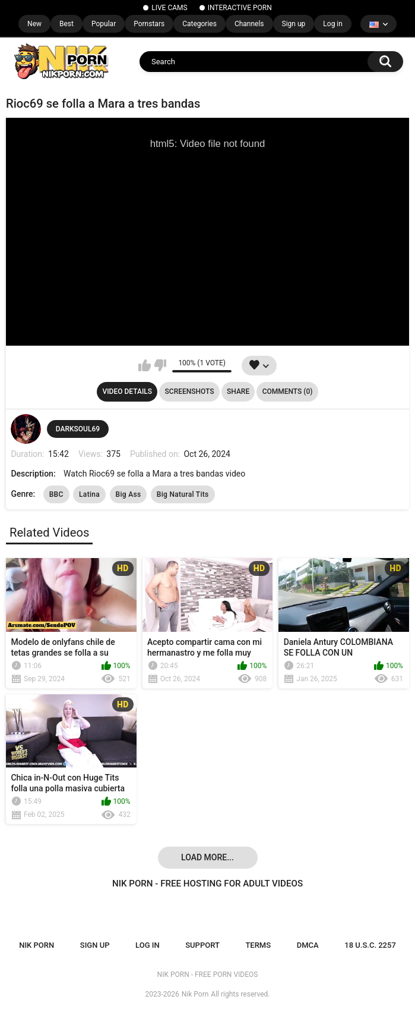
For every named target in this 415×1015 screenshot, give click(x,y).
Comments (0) (287, 391)
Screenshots (189, 391)
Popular (103, 24)
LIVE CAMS (169, 8)
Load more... (207, 857)
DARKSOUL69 (78, 429)
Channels (249, 24)
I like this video (144, 365)
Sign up (294, 24)
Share (238, 391)
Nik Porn (195, 994)
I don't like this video (160, 365)
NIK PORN (36, 945)
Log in (333, 24)
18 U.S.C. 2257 (370, 945)
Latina (89, 494)
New (34, 24)
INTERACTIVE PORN (240, 8)
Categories (199, 24)
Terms (258, 945)
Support (202, 945)
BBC (56, 494)
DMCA (308, 945)
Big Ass (128, 494)
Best (66, 24)
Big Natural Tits (183, 494)
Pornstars (149, 24)
